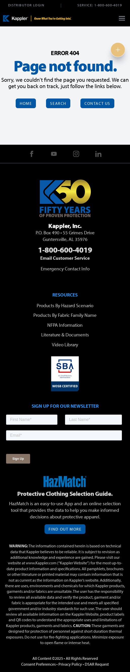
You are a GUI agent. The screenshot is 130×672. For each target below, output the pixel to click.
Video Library (65, 344)
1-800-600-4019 (108, 5)
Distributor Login (26, 5)
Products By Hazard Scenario (65, 305)
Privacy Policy (70, 664)
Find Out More (65, 529)
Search (58, 103)
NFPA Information (65, 325)
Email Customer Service (65, 258)
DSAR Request (97, 664)
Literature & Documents (65, 335)
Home (26, 103)
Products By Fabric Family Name (65, 315)
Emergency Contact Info (65, 269)
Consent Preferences (38, 664)
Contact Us (97, 103)
